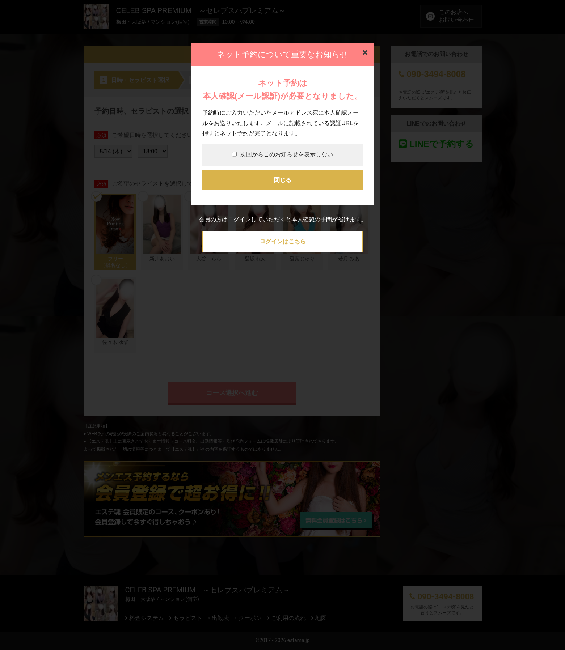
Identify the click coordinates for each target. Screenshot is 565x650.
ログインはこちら (283, 241)
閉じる (282, 180)
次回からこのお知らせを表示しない (282, 154)
